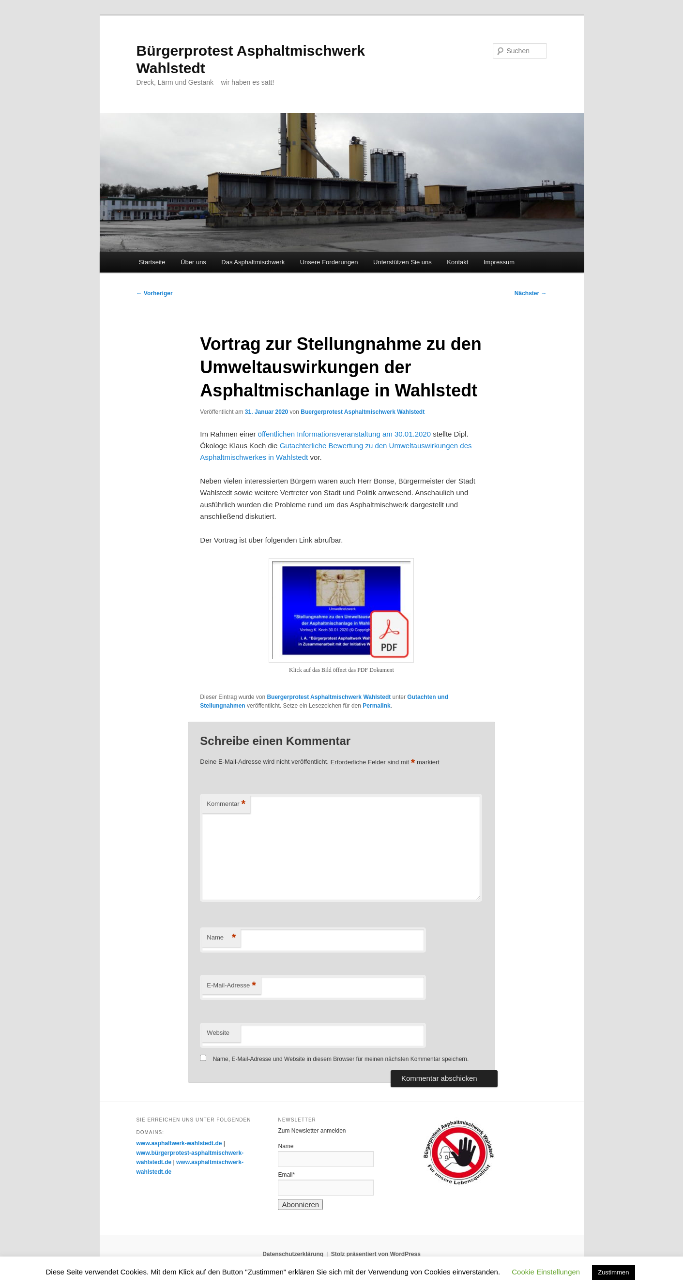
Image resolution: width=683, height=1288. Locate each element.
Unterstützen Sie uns (402, 262)
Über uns (193, 262)
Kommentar (226, 804)
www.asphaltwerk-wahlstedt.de (179, 1143)
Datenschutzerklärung (292, 1254)
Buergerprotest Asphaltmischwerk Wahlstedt (363, 412)
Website (218, 1032)
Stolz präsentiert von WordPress (376, 1254)
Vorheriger (155, 293)
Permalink (376, 705)
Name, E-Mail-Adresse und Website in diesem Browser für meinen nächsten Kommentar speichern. (341, 1059)
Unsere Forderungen (329, 262)
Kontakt (457, 262)
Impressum (499, 262)
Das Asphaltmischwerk (253, 262)
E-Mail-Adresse (231, 986)
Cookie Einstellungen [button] (546, 1272)
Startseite (152, 262)
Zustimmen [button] (613, 1272)
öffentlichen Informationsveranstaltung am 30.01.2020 (344, 434)
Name (221, 938)
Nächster (531, 293)
